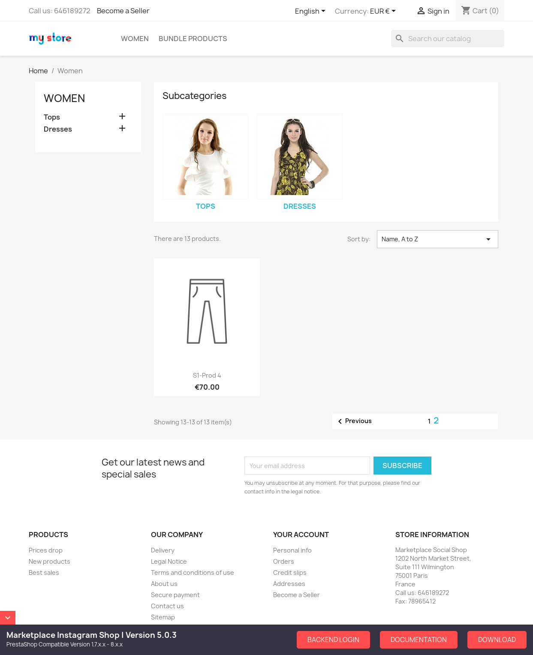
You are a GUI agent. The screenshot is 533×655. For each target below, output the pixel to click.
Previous (353, 421)
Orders (283, 561)
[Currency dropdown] (384, 11)
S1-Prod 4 (207, 375)
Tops (52, 117)
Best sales (44, 572)
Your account (301, 534)
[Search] (447, 38)
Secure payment (175, 595)
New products (49, 561)
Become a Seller (123, 10)
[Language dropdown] (311, 11)
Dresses (58, 129)
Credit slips (290, 572)
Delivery (163, 550)
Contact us (167, 606)
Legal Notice (169, 561)
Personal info (292, 550)
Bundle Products (193, 38)
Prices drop (46, 550)
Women (135, 38)
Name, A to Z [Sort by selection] (437, 239)
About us (164, 584)
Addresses (289, 584)
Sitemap (163, 617)
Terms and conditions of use (192, 572)
